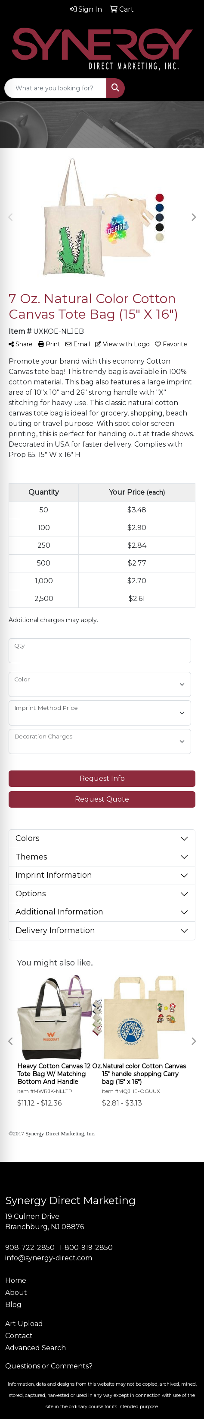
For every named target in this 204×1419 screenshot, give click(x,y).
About (16, 1292)
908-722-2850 (30, 1247)
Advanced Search (35, 1348)
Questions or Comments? (49, 1366)
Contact (19, 1336)
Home (15, 1280)
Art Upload (24, 1324)
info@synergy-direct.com (48, 1258)
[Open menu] (186, 88)
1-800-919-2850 (86, 1247)
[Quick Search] (55, 88)
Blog (13, 1305)
